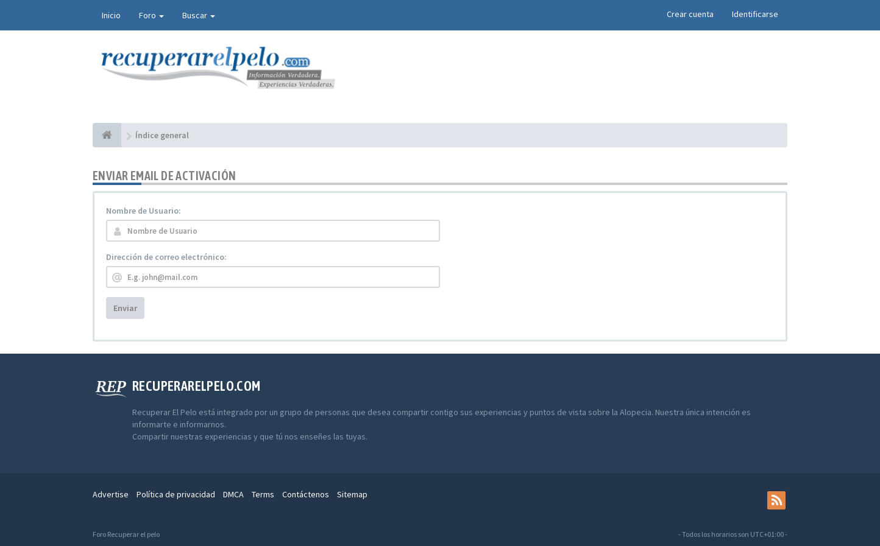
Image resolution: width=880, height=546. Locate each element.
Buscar (198, 15)
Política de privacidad (176, 494)
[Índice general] (107, 135)
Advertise (111, 494)
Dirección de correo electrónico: (166, 256)
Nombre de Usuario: (143, 210)
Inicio (111, 15)
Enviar (125, 308)
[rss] (776, 500)
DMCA (233, 494)
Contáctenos (305, 494)
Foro (151, 15)
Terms (263, 494)
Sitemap (352, 494)
